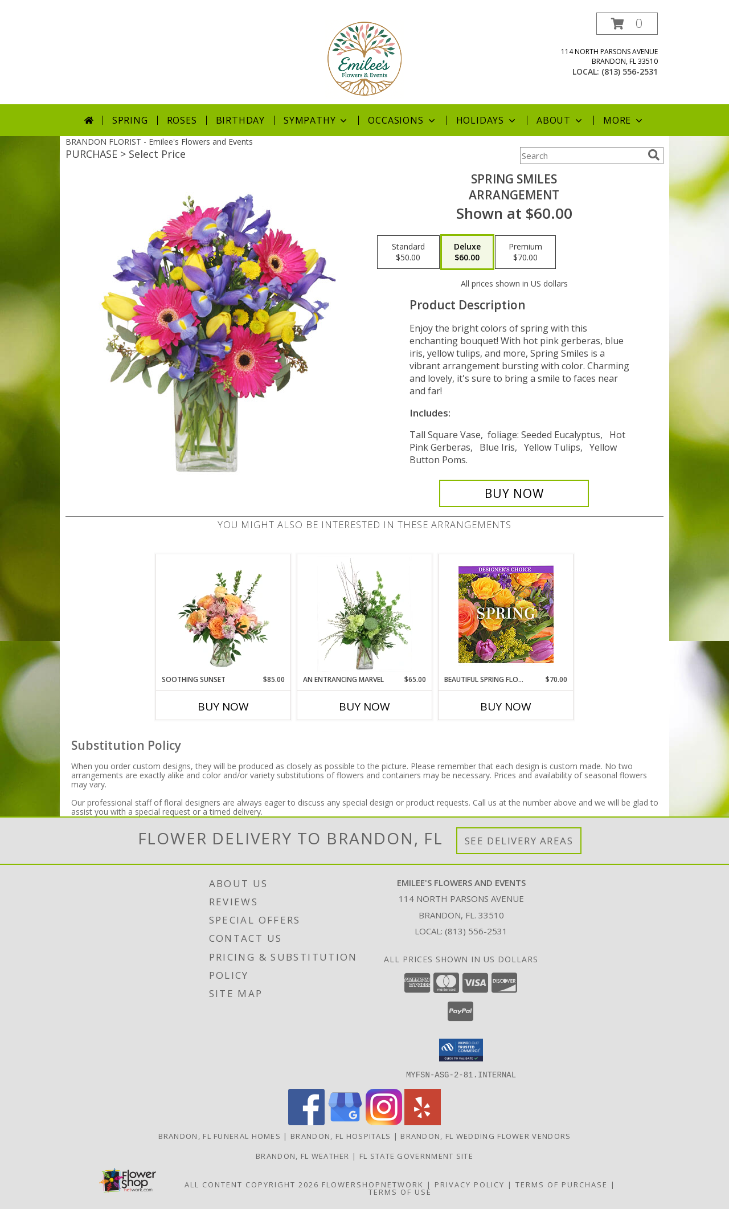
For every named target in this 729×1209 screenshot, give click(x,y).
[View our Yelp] (422, 1121)
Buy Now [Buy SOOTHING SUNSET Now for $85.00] (223, 706)
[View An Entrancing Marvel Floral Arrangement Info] (364, 614)
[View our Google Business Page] (345, 1121)
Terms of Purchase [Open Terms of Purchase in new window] (561, 1184)
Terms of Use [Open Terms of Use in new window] (400, 1191)
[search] (654, 155)
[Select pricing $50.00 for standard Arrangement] (408, 252)
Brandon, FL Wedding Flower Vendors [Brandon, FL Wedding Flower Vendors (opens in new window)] (485, 1135)
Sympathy (316, 120)
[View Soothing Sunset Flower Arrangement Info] (223, 614)
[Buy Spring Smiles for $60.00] (514, 493)
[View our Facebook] (306, 1121)
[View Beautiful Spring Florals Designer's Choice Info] (506, 614)
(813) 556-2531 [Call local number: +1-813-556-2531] (629, 71)
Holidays (487, 120)
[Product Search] (581, 156)
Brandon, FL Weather (303, 1155)
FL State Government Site (416, 1155)
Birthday (240, 120)
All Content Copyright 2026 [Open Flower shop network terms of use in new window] (252, 1184)
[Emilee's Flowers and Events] (364, 58)
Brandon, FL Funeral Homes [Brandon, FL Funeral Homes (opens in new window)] (219, 1135)
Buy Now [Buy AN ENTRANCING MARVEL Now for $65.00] (364, 706)
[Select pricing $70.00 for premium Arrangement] (525, 252)
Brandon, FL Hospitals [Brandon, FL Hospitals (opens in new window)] (340, 1135)
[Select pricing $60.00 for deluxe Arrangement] (467, 252)
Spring (130, 120)
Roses (182, 120)
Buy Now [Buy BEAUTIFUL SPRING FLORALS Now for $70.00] (505, 706)
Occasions (402, 120)
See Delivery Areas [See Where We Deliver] (519, 840)
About (560, 120)
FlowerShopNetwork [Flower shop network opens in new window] (373, 1184)
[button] (627, 24)
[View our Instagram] (384, 1121)
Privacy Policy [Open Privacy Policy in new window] (470, 1184)
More (624, 120)
